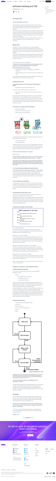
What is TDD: (46, 8)
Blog (25, 1)
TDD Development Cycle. (49, 9)
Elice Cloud (16, 1)
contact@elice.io (13, 474)
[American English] (42, 1)
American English (48, 476)
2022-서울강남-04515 (16, 473)
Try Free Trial (50, 1)
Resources (21, 1)
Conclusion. (46, 13)
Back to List (28, 417)
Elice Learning (9, 1)
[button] (14, 12)
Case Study (29, 1)
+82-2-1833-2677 (6, 474)
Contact (45, 1)
